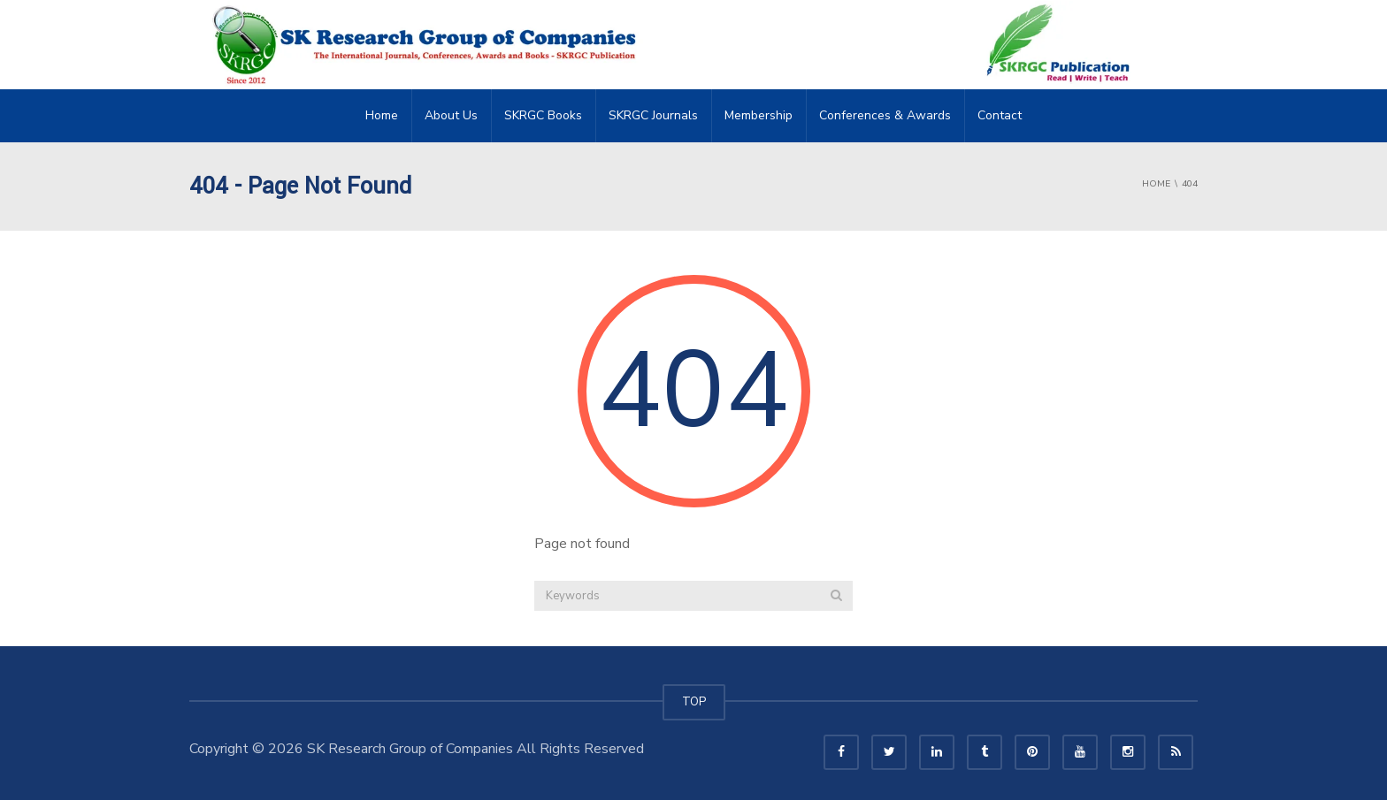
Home (381, 115)
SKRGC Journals (653, 115)
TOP (694, 702)
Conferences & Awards (885, 115)
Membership (758, 115)
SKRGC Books (543, 115)
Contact (999, 115)
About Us (451, 115)
